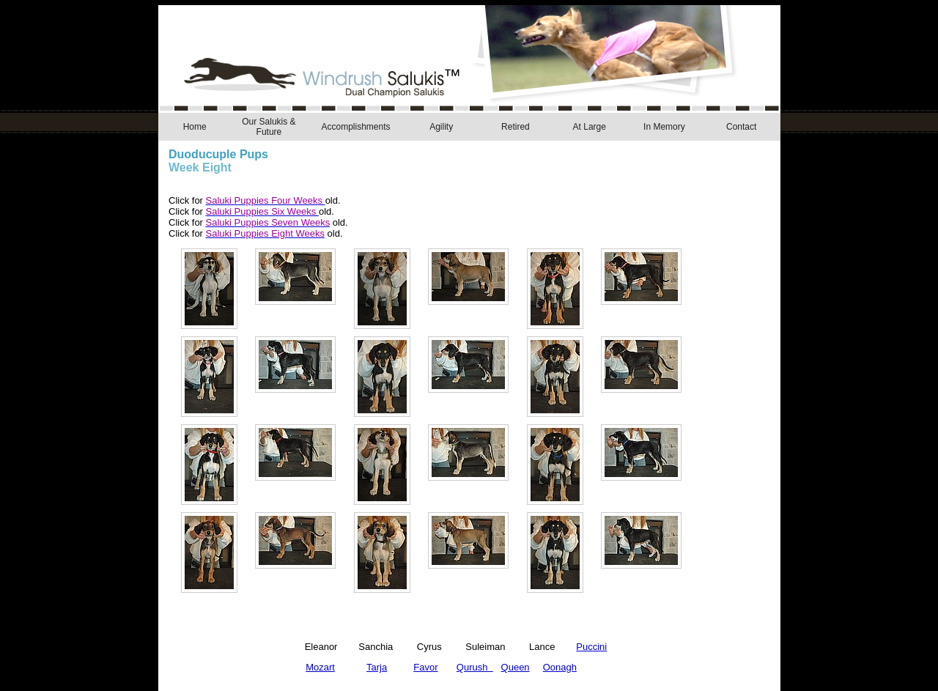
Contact (741, 127)
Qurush (475, 667)
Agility (441, 127)
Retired (515, 127)
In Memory (664, 127)
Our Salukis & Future (268, 127)
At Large (589, 127)
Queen (515, 667)
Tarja (376, 667)
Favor (425, 667)
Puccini (591, 646)
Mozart (320, 667)
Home (195, 127)
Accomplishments (355, 127)
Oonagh (560, 667)
